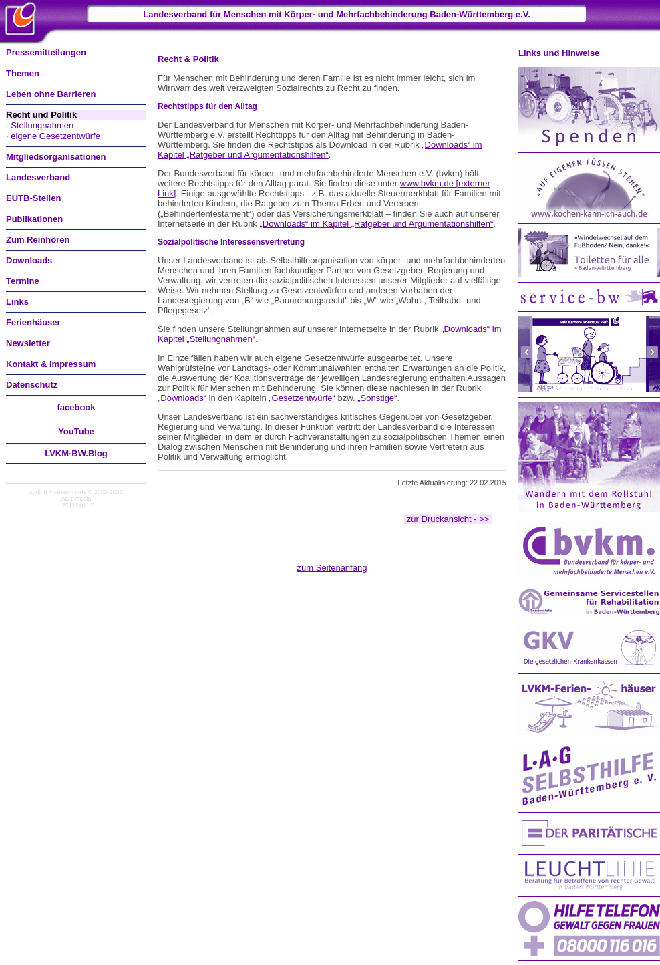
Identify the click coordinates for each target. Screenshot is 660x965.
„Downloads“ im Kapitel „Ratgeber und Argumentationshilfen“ (320, 150)
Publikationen (34, 219)
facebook (76, 407)
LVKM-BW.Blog (76, 453)
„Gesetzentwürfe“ (302, 398)
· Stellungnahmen (39, 125)
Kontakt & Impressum (51, 364)
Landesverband (38, 177)
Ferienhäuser (33, 322)
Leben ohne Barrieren (51, 94)
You (76, 431)
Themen (22, 73)
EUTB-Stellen (33, 198)
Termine (22, 281)
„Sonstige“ (377, 398)
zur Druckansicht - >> (448, 519)
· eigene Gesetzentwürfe (53, 136)
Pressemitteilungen (46, 52)
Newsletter (28, 343)
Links (17, 302)
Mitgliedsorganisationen (56, 157)
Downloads (29, 260)
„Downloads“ (182, 398)
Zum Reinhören (37, 240)
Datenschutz (31, 385)
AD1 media (76, 498)
